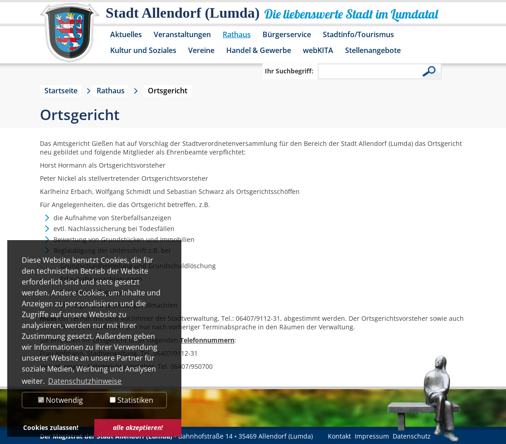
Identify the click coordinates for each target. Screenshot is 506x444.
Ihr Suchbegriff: (289, 71)
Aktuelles (126, 34)
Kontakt (339, 436)
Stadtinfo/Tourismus (358, 34)
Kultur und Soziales (143, 50)
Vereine (201, 50)
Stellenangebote (373, 50)
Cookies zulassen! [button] (50, 427)
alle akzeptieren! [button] (138, 427)
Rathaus (237, 34)
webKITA (318, 50)
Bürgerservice (287, 34)
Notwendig (60, 400)
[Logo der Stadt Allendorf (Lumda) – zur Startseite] (69, 37)
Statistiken (131, 400)
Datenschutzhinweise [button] (85, 381)
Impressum (372, 436)
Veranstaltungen (182, 34)
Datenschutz (412, 436)
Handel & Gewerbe (258, 50)
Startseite (61, 91)
